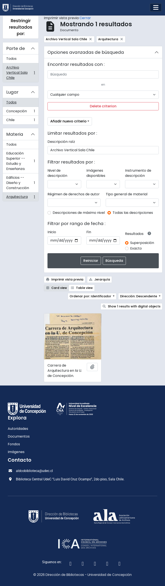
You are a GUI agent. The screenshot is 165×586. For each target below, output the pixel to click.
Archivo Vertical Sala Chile (20, 72)
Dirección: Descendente (139, 296)
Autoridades (18, 428)
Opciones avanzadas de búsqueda (85, 52)
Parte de (15, 48)
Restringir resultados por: (20, 27)
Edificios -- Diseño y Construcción (20, 182)
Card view (56, 288)
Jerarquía (99, 279)
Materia (14, 134)
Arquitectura (20, 197)
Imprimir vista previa (64, 279)
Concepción (20, 112)
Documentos (19, 436)
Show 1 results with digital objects (131, 306)
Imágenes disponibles (95, 173)
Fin (88, 232)
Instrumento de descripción (138, 173)
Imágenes (16, 451)
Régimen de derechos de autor (73, 194)
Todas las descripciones (133, 212)
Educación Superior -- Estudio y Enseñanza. (20, 161)
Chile (20, 120)
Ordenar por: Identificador (91, 296)
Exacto (136, 248)
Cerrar (85, 17)
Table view (82, 288)
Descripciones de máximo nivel (79, 212)
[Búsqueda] (103, 74)
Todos (11, 58)
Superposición (142, 242)
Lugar (12, 92)
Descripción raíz (61, 141)
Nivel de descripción (57, 173)
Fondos (14, 444)
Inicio (51, 232)
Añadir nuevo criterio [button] (68, 121)
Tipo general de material (126, 194)
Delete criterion (103, 106)
